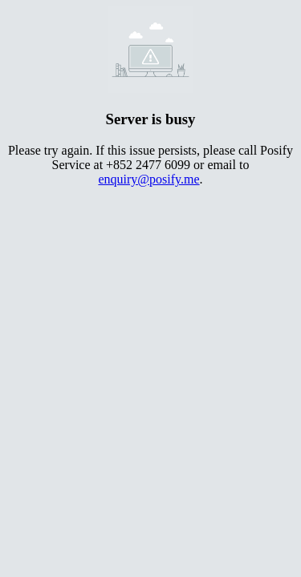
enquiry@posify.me (148, 179)
